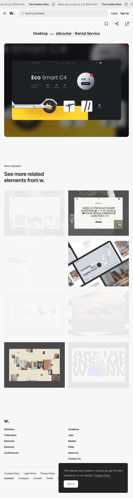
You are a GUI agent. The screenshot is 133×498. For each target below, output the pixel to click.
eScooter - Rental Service (78, 33)
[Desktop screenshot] (34, 213)
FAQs (71, 446)
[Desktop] (98, 213)
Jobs (70, 435)
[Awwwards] (12, 13)
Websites (9, 429)
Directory (9, 446)
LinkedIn (37, 478)
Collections (10, 435)
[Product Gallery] (34, 314)
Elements (9, 440)
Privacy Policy (48, 473)
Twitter (49, 478)
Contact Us (74, 458)
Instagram (24, 478)
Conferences (11, 452)
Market (72, 440)
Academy (73, 429)
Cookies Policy (12, 473)
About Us (73, 452)
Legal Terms (30, 473)
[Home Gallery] (34, 365)
